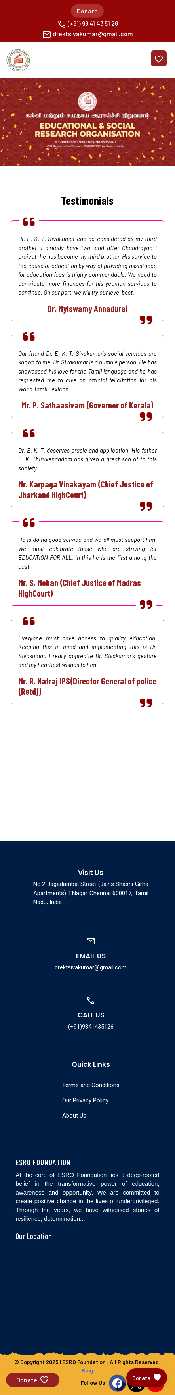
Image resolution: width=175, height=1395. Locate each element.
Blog (87, 1370)
